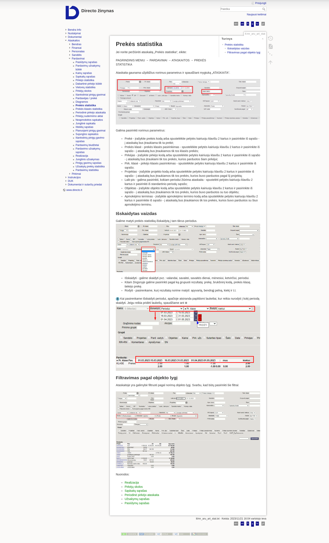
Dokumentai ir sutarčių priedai (85, 184)
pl (263, 23)
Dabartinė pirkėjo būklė (89, 83)
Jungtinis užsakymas (87, 159)
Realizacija (82, 155)
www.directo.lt (74, 190)
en (236, 23)
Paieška (264, 9)
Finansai (76, 47)
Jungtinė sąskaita (85, 123)
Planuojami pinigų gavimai (90, 130)
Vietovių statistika (85, 87)
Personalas (78, 51)
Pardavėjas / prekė (86, 98)
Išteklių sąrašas (84, 127)
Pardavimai (78, 58)
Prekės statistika (86, 105)
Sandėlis (77, 55)
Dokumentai (75, 36)
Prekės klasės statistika (89, 109)
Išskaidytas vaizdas (238, 48)
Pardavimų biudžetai (87, 145)
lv (257, 23)
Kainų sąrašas (84, 73)
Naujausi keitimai (256, 14)
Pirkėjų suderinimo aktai (89, 116)
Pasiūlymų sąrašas (86, 62)
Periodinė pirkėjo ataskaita (91, 112)
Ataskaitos (74, 40)
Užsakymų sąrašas (137, 499)
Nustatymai (74, 33)
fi (248, 23)
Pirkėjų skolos (83, 90)
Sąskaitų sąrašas (85, 76)
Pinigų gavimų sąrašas (88, 162)
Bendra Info (74, 29)
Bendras (76, 44)
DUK (70, 181)
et (242, 23)
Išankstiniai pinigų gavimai (90, 94)
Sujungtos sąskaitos (87, 134)
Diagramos (82, 101)
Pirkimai (76, 173)
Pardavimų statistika (87, 170)
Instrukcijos (74, 177)
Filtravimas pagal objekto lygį (243, 52)
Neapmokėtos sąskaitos (89, 119)
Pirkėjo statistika (85, 80)
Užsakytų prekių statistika (90, 166)
